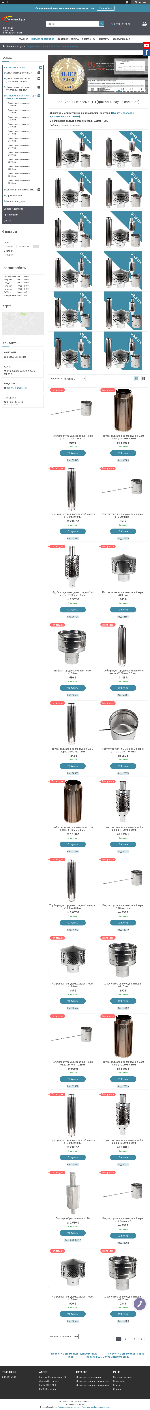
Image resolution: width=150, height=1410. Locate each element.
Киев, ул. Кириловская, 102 (52, 1377)
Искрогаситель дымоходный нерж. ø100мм (123, 593)
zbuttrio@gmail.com (17, 388)
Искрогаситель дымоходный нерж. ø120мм (73, 1298)
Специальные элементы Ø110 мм (19, 111)
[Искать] (101, 23)
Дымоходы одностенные (19, 73)
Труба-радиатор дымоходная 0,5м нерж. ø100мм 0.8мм (123, 437)
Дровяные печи (14, 195)
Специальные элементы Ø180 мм (19, 153)
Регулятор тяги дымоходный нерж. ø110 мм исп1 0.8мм (123, 750)
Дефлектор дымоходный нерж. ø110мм (123, 985)
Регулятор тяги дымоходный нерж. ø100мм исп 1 (123, 515)
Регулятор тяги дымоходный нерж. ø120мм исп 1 (123, 1219)
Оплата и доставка (13, 209)
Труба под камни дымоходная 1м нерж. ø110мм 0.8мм (123, 828)
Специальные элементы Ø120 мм (19, 118)
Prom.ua (88, 1402)
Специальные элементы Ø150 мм (19, 139)
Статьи (7, 220)
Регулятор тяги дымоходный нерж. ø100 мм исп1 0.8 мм (73, 437)
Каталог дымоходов (42, 39)
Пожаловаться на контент (69, 1407)
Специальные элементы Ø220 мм (19, 167)
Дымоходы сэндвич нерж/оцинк (92, 1385)
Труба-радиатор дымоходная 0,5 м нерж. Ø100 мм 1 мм (73, 750)
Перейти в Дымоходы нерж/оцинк (107, 1356)
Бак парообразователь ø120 (73, 1218)
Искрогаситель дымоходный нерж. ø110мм (73, 985)
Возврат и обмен (121, 39)
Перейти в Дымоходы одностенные (74, 1353)
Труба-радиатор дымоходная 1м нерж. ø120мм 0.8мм (72, 1141)
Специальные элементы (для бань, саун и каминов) (21, 97)
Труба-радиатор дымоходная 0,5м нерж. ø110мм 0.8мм (72, 828)
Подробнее (105, 8)
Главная (23, 39)
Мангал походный (15, 201)
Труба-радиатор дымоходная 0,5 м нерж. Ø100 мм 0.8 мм (123, 672)
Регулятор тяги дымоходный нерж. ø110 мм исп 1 (123, 906)
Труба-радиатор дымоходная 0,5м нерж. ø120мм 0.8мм (123, 1063)
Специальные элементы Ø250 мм (19, 174)
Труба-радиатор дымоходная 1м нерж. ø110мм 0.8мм (72, 906)
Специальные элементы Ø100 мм (19, 104)
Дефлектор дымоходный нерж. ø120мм (123, 1298)
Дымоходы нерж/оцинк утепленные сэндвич (18, 88)
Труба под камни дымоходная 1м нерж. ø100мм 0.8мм (73, 593)
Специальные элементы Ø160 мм (19, 146)
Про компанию (11, 215)
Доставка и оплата (68, 39)
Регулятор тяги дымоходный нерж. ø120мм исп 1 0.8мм (73, 1063)
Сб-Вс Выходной (47, 1389)
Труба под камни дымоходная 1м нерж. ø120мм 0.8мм (123, 1141)
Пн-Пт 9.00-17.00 (47, 1385)
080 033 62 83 (9, 1377)
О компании (89, 39)
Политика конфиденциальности (96, 1407)
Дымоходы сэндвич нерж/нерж (92, 1381)
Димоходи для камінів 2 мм (20, 189)
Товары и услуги (15, 46)
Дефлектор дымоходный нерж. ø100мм (73, 672)
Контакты (104, 39)
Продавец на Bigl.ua (75, 1404)
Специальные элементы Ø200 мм (19, 160)
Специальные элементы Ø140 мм (19, 132)
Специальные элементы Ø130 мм (19, 125)
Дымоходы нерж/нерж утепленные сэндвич (18, 80)
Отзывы (117, 1389)
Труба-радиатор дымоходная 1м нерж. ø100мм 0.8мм (72, 515)
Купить (74, 453)
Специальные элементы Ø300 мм (19, 181)
